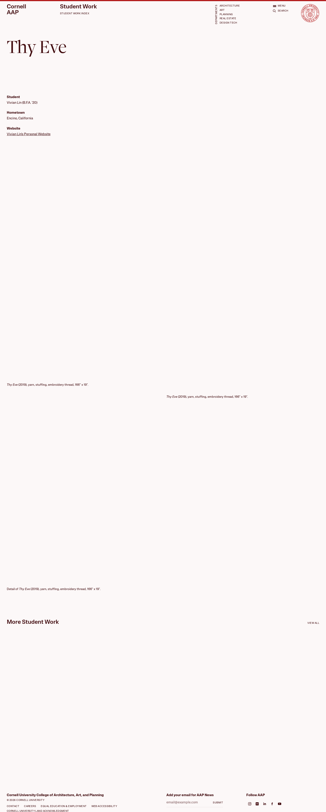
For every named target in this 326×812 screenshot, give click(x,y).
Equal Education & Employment (63, 806)
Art (222, 10)
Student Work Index (74, 13)
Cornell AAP (16, 10)
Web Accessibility (104, 806)
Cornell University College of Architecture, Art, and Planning (55, 795)
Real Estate (228, 18)
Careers (30, 806)
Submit (218, 803)
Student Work (78, 7)
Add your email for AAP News (190, 795)
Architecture (230, 6)
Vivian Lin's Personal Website (28, 134)
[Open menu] (279, 6)
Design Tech (228, 23)
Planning (226, 14)
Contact (13, 806)
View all (313, 623)
